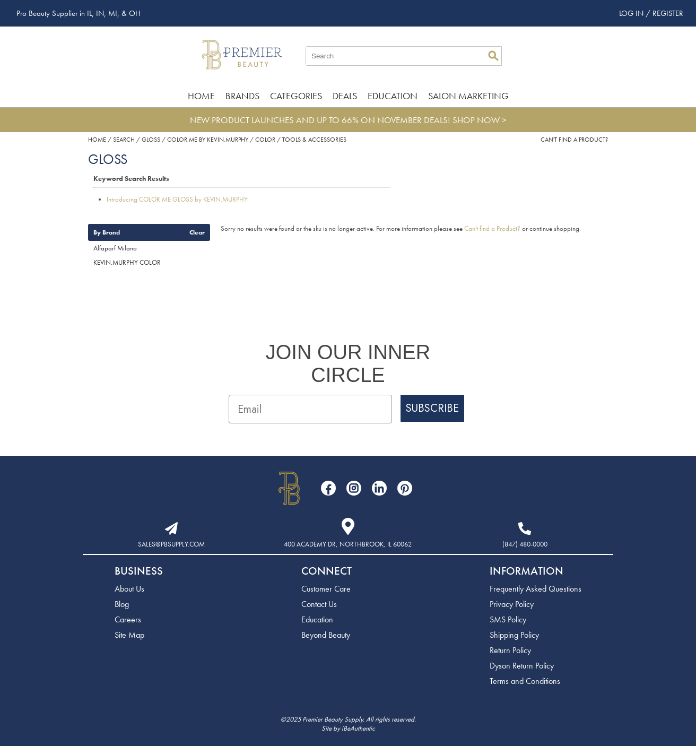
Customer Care (326, 588)
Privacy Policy (512, 604)
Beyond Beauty (325, 634)
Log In (632, 13)
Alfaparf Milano (115, 248)
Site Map (129, 634)
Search (493, 55)
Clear (197, 232)
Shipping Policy (514, 634)
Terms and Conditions (525, 681)
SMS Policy (508, 619)
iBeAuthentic (358, 728)
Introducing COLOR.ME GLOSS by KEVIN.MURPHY (177, 199)
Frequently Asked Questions (535, 588)
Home (201, 96)
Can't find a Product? (574, 139)
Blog (122, 604)
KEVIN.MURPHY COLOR (127, 262)
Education (392, 96)
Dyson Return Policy (522, 665)
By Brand (106, 232)
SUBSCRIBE (432, 408)
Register (667, 13)
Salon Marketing (468, 96)
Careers (128, 619)
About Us (129, 588)
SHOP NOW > (480, 120)
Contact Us (319, 604)
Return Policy (510, 650)
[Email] (310, 409)
